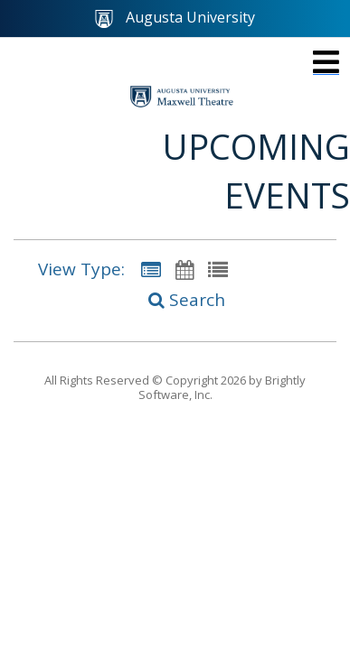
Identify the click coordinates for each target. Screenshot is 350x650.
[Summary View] (151, 269)
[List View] (218, 269)
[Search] (175, 300)
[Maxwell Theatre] (181, 97)
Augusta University (175, 17)
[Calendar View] (184, 269)
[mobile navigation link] (326, 62)
